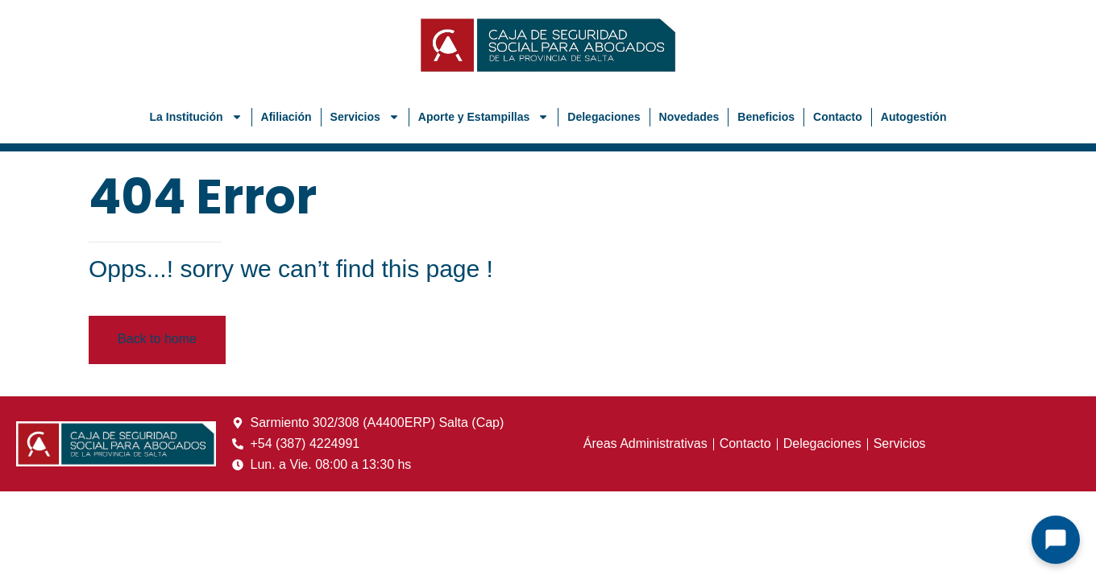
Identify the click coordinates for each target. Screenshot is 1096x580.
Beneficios (766, 116)
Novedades (689, 116)
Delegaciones (603, 116)
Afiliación (286, 116)
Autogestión (914, 116)
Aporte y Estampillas (484, 116)
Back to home (157, 339)
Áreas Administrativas (645, 443)
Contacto (837, 116)
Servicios (365, 116)
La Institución (196, 116)
